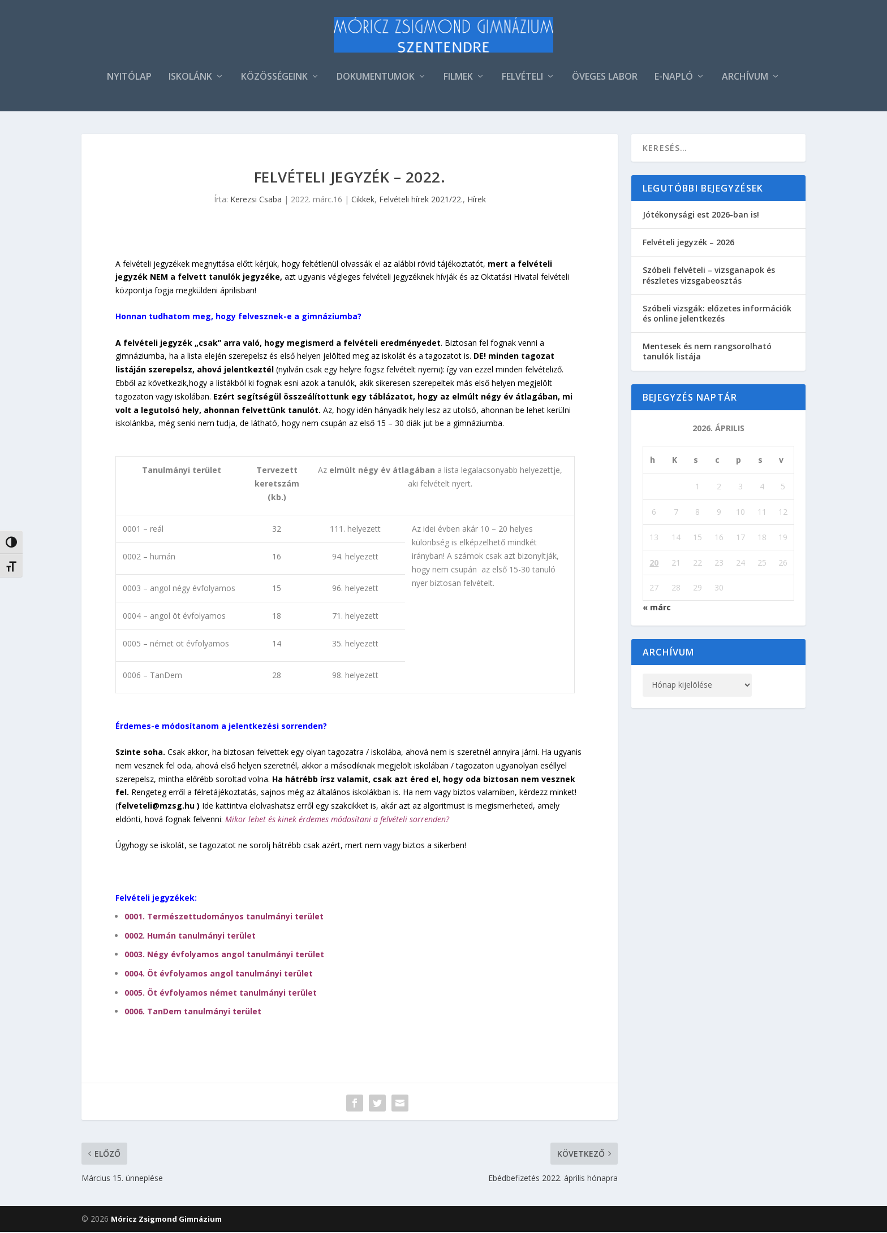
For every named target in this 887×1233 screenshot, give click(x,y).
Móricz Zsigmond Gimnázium (166, 1220)
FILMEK (458, 78)
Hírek (476, 200)
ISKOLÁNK (190, 78)
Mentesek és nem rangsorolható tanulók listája (707, 352)
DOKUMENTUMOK (376, 78)
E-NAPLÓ (674, 78)
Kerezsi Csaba (256, 200)
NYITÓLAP (129, 78)
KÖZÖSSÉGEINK (274, 78)
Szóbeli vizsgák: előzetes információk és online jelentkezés (717, 314)
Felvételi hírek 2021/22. (421, 200)
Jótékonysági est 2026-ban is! (701, 215)
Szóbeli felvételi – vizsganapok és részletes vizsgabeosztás (709, 276)
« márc (657, 608)
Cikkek (362, 200)
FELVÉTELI (522, 78)
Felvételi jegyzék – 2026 (688, 243)
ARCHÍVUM (745, 78)
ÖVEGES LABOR (605, 78)
